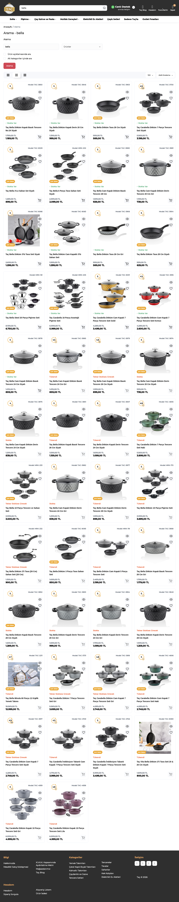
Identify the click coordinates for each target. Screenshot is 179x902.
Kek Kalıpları (108, 873)
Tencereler (107, 862)
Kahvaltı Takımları (78, 870)
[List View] (8, 75)
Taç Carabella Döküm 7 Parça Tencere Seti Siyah (154, 129)
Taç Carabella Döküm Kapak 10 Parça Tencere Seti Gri (23, 829)
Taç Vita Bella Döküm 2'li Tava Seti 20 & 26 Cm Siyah (155, 763)
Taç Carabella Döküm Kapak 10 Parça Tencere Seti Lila (66, 829)
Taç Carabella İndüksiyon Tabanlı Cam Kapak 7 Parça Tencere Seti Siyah (67, 763)
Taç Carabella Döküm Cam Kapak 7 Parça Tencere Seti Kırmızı (153, 319)
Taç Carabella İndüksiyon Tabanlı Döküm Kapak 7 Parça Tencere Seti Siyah (109, 765)
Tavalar (105, 866)
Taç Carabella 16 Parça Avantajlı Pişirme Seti (64, 319)
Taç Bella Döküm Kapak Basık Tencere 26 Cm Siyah (67, 446)
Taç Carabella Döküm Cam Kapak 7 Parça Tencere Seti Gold (109, 319)
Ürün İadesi (41, 893)
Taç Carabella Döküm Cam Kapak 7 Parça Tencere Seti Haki (153, 699)
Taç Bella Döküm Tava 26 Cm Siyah (109, 127)
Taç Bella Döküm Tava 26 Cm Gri (108, 254)
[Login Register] (152, 8)
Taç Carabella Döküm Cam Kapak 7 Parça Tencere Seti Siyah (22, 763)
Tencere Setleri (76, 878)
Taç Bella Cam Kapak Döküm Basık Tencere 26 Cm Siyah (109, 382)
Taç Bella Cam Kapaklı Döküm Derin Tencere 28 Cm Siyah (109, 509)
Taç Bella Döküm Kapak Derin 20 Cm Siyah (66, 129)
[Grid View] (16, 75)
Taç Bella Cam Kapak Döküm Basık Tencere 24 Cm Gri (65, 382)
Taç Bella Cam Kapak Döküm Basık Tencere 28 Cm (109, 192)
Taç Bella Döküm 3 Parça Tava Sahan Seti (66, 573)
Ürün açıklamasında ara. (17, 54)
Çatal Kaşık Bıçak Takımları (82, 867)
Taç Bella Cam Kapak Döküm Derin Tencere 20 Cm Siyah (153, 382)
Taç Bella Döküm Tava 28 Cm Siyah (153, 254)
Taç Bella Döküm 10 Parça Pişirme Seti (155, 508)
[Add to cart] (39, 137)
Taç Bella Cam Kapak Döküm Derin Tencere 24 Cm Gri (65, 509)
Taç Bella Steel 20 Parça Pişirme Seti (23, 318)
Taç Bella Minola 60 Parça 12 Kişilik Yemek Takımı (22, 699)
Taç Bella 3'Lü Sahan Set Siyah (20, 191)
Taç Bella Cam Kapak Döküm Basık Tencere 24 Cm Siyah (22, 382)
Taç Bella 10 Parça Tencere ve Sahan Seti (23, 509)
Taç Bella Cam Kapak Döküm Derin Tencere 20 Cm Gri (153, 192)
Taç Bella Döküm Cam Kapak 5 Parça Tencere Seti (110, 573)
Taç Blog (40, 872)
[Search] (104, 8)
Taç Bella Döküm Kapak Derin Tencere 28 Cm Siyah (154, 636)
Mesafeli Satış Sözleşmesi (15, 867)
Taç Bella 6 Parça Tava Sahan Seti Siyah (65, 192)
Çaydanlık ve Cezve (78, 874)
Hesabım (7, 890)
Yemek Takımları (77, 863)
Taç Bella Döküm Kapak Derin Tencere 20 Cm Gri (67, 636)
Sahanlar (106, 869)
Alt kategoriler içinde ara (17, 58)
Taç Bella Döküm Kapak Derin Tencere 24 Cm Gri (111, 636)
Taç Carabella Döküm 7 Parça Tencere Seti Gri (67, 699)
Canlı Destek (120, 7)
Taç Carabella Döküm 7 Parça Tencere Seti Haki (154, 446)
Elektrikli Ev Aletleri (111, 877)
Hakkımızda (9, 863)
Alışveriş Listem (43, 890)
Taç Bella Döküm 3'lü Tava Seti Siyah (23, 254)
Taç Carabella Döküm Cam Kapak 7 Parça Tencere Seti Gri (109, 699)
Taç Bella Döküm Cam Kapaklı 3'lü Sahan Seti (65, 255)
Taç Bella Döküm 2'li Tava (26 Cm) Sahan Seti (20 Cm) (21, 573)
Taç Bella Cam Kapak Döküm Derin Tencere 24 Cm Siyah (22, 446)
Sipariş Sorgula (10, 894)
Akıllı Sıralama (166, 75)
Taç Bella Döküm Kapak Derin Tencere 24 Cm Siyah (111, 446)
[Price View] (25, 75)
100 (150, 75)
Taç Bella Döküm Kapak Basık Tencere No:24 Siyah (23, 129)
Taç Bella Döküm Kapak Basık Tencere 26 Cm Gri (154, 573)
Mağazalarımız (43, 869)
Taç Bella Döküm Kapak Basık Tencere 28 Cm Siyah (23, 636)
